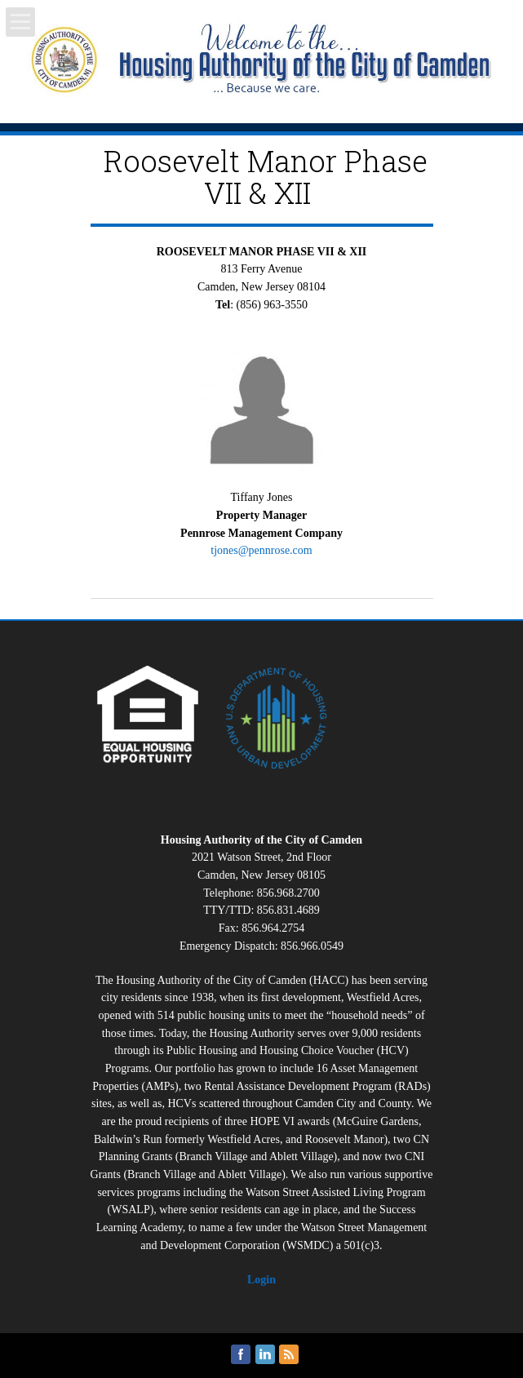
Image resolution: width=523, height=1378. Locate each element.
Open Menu (20, 22)
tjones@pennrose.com (261, 550)
